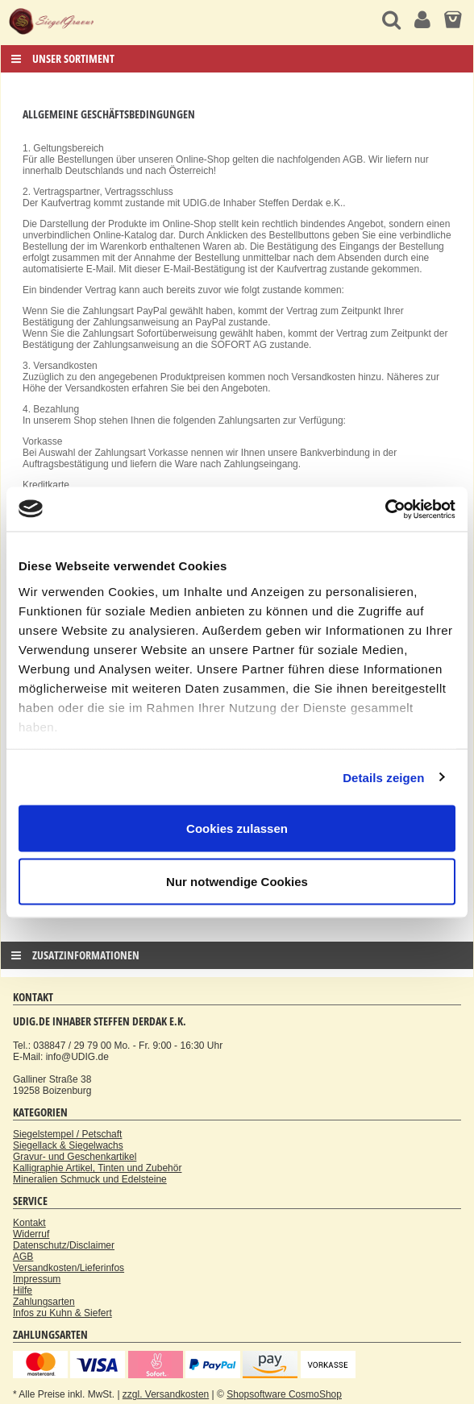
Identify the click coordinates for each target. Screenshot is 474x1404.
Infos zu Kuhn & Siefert (62, 1313)
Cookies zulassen (237, 828)
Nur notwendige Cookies (237, 881)
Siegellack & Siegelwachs (68, 1145)
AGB (23, 1256)
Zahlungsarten (44, 1301)
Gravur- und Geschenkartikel (74, 1156)
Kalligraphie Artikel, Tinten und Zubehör (97, 1168)
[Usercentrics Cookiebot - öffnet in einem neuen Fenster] (384, 509)
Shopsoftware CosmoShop (284, 1394)
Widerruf (31, 1234)
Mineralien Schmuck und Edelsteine (90, 1179)
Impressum (36, 1279)
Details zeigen (383, 777)
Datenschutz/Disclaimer (63, 1245)
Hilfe (22, 1290)
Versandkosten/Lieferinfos (68, 1268)
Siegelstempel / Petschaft (67, 1134)
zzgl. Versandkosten (166, 1394)
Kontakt (29, 1222)
